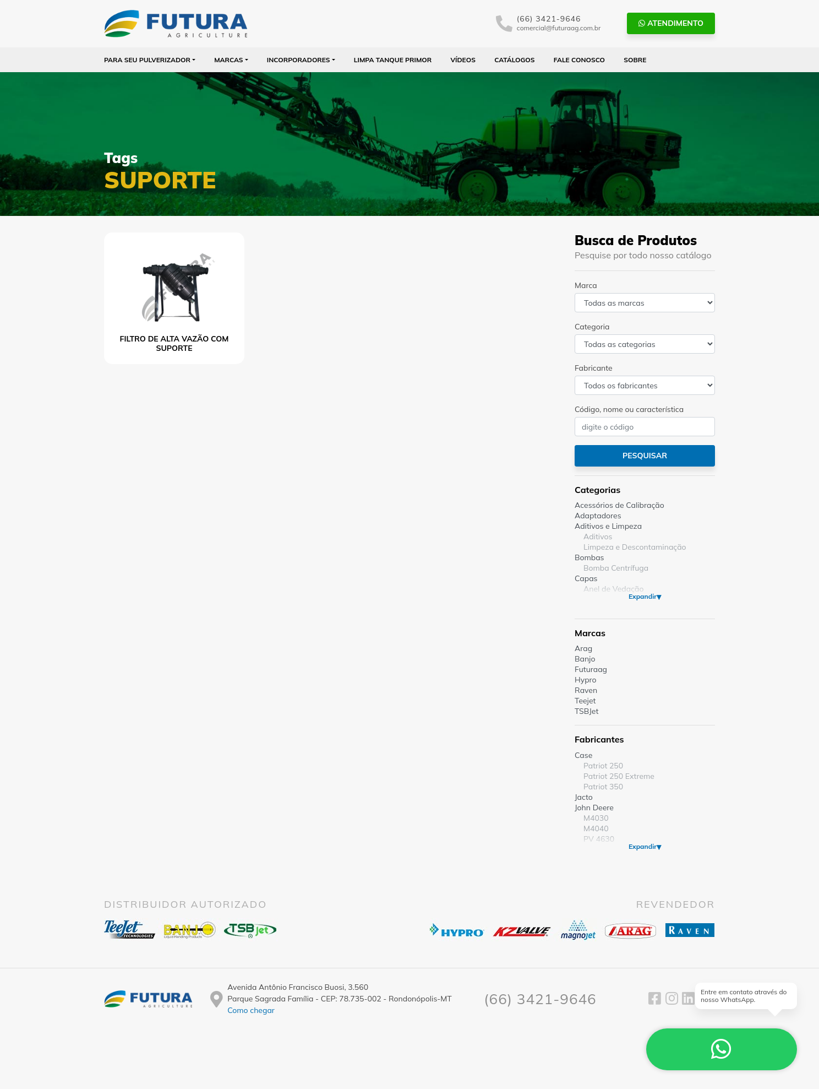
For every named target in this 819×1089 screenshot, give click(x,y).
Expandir (643, 596)
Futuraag (591, 669)
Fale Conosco (579, 60)
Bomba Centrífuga (615, 568)
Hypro (586, 680)
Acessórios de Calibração (619, 505)
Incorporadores (298, 60)
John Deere (594, 807)
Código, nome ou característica (629, 409)
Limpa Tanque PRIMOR (393, 60)
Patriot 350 (603, 787)
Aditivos (597, 536)
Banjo (585, 659)
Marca (586, 285)
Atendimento (670, 23)
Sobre (635, 60)
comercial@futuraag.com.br (559, 28)
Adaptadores (598, 516)
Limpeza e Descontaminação (634, 547)
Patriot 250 (603, 766)
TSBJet (586, 711)
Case (583, 755)
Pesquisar (645, 455)
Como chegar (251, 1010)
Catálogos (514, 60)
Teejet (585, 701)
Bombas (589, 557)
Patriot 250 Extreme (618, 776)
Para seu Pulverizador (147, 60)
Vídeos (463, 60)
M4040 (596, 828)
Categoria (592, 327)
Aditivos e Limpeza (608, 526)
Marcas (228, 60)
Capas (586, 578)
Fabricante (594, 368)
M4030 (596, 818)
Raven (586, 690)
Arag (583, 648)
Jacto (584, 797)
